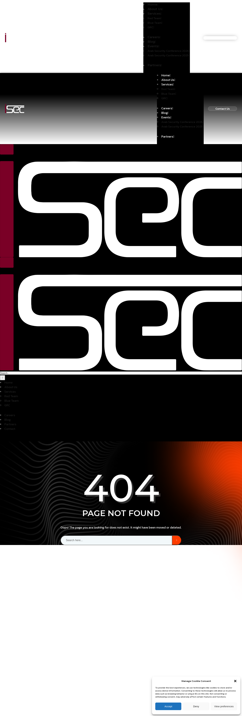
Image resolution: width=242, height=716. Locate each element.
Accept (168, 706)
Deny (196, 706)
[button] (235, 681)
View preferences (224, 706)
